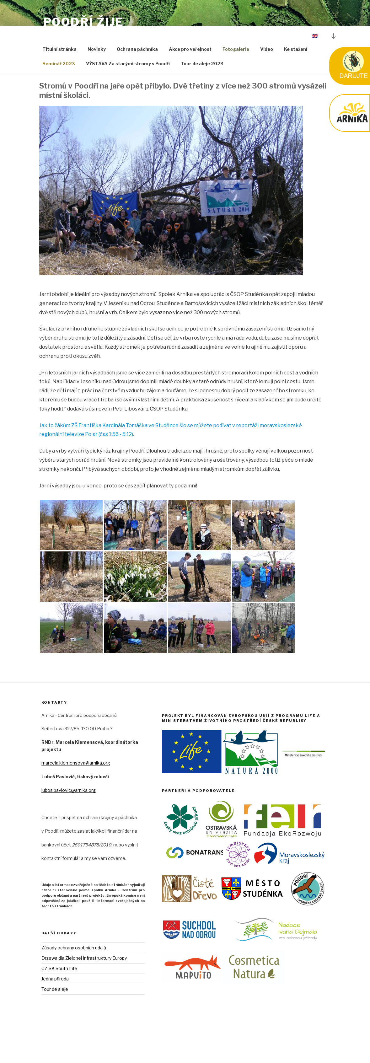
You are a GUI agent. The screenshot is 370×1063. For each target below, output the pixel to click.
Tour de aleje (54, 1015)
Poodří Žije (83, 22)
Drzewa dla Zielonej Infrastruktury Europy (84, 984)
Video (266, 75)
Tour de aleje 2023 (202, 89)
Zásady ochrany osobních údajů (73, 973)
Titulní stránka (59, 75)
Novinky (97, 75)
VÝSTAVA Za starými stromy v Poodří (128, 89)
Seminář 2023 (58, 89)
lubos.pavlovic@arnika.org (68, 816)
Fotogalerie (236, 75)
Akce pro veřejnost (190, 75)
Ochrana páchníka (137, 75)
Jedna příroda (55, 1004)
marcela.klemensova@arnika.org (75, 789)
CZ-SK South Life (59, 994)
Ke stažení (295, 75)
